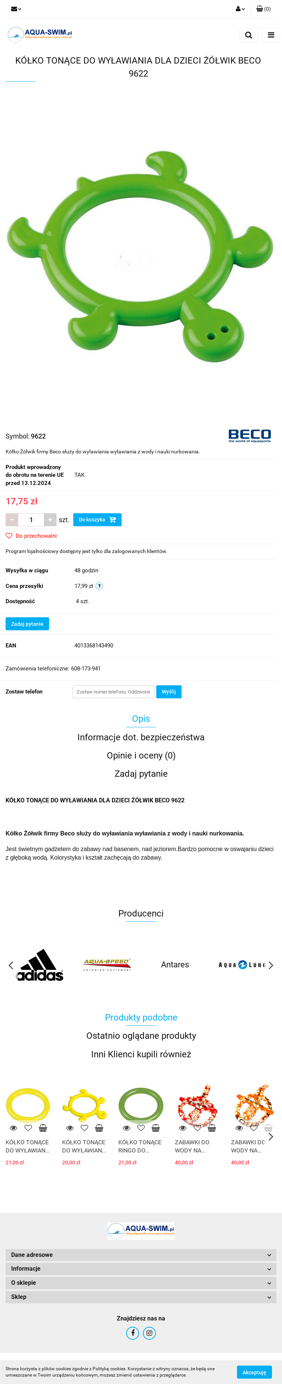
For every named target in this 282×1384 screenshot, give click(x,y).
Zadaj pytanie (27, 624)
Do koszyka (97, 519)
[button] (263, 9)
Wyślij (169, 692)
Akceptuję (254, 1372)
